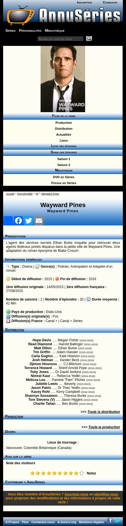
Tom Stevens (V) (41, 400)
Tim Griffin (41, 352)
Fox (55, 316)
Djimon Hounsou (43, 364)
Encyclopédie (25, 193)
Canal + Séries (71, 321)
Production (63, 122)
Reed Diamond (40, 344)
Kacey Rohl (40, 392)
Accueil (10, 193)
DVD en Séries (62, 177)
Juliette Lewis (46, 384)
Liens (63, 140)
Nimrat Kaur (40, 376)
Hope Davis (42, 340)
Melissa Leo (35, 380)
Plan (25, 522)
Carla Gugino (42, 356)
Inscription (84, 2)
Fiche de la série (62, 116)
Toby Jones (39, 372)
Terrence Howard (38, 368)
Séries (10, 30)
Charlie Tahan (44, 404)
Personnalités (30, 30)
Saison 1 (63, 159)
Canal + (51, 321)
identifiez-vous (106, 494)
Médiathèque (54, 30)
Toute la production (104, 427)
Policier (63, 267)
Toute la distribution (103, 412)
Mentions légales (91, 522)
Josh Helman (42, 360)
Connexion (110, 2)
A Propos (12, 522)
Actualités (62, 134)
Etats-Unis (54, 312)
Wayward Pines (50, 193)
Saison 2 (63, 165)
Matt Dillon (42, 348)
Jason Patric (41, 388)
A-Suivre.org (66, 522)
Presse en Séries (62, 183)
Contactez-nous (43, 522)
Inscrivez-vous (76, 494)
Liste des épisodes (63, 146)
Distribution (63, 128)
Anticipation (79, 267)
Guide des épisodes (63, 152)
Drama (27, 267)
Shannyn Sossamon (41, 396)
